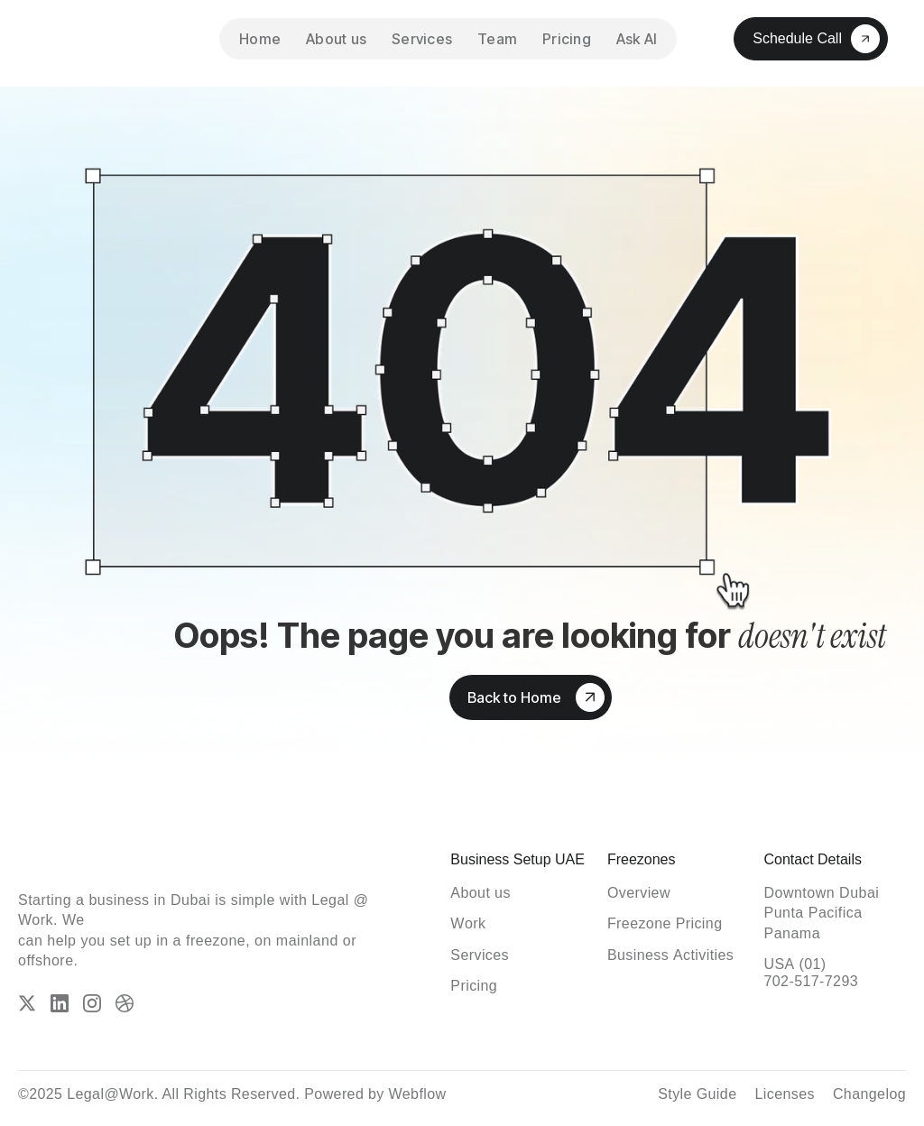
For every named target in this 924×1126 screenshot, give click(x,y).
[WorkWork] (467, 923)
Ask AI (637, 39)
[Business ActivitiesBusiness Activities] (670, 955)
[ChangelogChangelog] (869, 1094)
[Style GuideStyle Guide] (697, 1094)
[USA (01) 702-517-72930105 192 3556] (834, 972)
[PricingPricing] (473, 985)
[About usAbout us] (480, 892)
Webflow (418, 1094)
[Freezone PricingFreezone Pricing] (665, 923)
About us (336, 39)
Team (497, 39)
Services (422, 39)
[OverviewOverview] (638, 892)
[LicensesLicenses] (784, 1094)
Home (260, 39)
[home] (99, 39)
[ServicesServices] (479, 955)
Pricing (566, 39)
